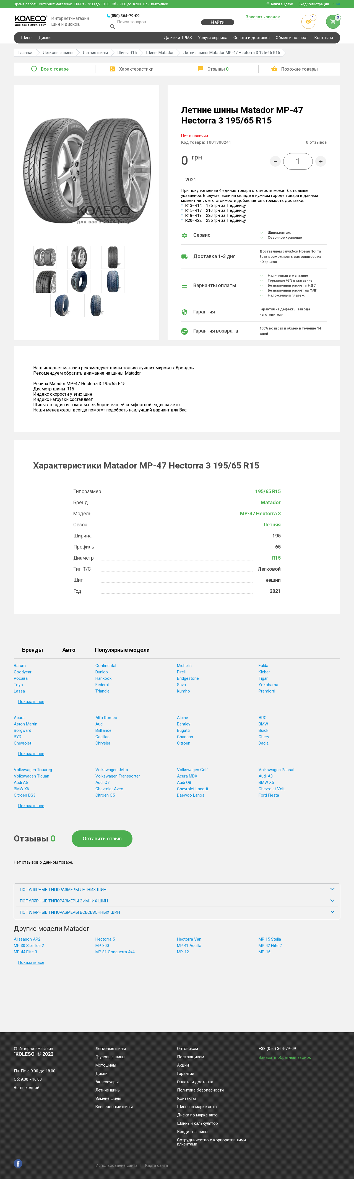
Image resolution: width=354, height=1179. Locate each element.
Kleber (264, 674)
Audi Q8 (184, 784)
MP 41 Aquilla (189, 947)
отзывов (316, 144)
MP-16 (264, 954)
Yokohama (268, 686)
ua (338, 4)
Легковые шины (110, 1049)
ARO (263, 719)
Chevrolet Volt (272, 791)
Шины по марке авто (197, 1107)
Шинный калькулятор (197, 1123)
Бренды (32, 652)
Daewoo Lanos (190, 797)
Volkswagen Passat (277, 771)
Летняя (272, 527)
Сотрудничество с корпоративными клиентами (211, 1142)
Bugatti (183, 732)
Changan (185, 739)
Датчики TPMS (178, 39)
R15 (276, 560)
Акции (183, 1065)
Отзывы (217, 71)
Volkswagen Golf (192, 771)
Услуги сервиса (212, 39)
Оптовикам (187, 1049)
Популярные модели (122, 652)
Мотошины (105, 1065)
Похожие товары (299, 71)
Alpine (182, 719)
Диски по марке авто (197, 1115)
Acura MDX (187, 778)
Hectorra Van (189, 941)
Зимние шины (108, 1098)
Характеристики (136, 71)
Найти (218, 25)
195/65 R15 (268, 493)
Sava (181, 686)
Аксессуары (107, 1082)
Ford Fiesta (269, 797)
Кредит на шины (192, 1132)
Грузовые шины (110, 1057)
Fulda (263, 667)
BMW (263, 726)
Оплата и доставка (251, 39)
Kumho (183, 693)
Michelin (184, 667)
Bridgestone (188, 680)
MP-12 (183, 954)
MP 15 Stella (270, 941)
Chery (264, 739)
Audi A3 (266, 778)
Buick (263, 732)
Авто (69, 652)
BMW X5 (266, 784)
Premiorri (267, 693)
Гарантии (185, 1074)
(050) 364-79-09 (124, 16)
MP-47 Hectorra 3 (260, 516)
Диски (44, 39)
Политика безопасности (200, 1090)
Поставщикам (190, 1057)
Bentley (183, 726)
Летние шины (108, 1090)
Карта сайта (156, 1165)
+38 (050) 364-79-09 (277, 1049)
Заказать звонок (263, 17)
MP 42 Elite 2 (270, 947)
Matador (271, 505)
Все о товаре (55, 71)
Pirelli (181, 674)
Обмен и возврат (292, 39)
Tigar (263, 680)
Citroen (183, 745)
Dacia (264, 745)
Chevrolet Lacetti (192, 791)
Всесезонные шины (114, 1107)
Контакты (323, 39)
